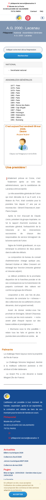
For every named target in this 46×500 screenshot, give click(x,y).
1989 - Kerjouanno (18, 115)
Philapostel (7, 33)
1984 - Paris (15, 103)
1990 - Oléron (16, 117)
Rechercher (23, 56)
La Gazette (8, 479)
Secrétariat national (18, 70)
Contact (33, 11)
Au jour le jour (23, 134)
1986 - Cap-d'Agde (18, 108)
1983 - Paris (15, 100)
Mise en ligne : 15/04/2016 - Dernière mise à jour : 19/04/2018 (23, 474)
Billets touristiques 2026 (13, 453)
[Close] (40, 484)
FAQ (41, 11)
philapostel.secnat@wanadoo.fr (22, 3)
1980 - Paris (15, 93)
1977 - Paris (15, 86)
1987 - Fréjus (16, 110)
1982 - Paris (15, 98)
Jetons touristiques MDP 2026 (16, 461)
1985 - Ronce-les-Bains (20, 105)
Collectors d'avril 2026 (13, 457)
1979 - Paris (15, 90)
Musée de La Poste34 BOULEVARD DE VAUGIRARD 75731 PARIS (15, 9)
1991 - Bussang (17, 120)
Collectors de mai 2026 (13, 465)
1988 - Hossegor (17, 112)
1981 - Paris (15, 95)
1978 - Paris (15, 88)
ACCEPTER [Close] (18, 494)
